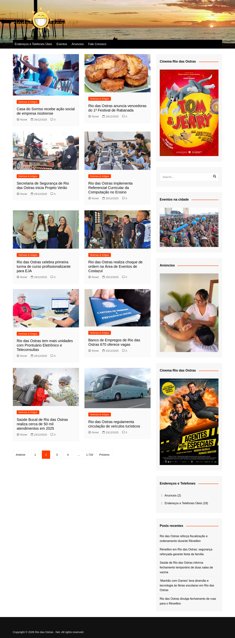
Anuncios (78, 44)
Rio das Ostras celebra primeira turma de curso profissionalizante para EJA (43, 266)
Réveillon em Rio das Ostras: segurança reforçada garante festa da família (186, 552)
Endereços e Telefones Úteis (33, 44)
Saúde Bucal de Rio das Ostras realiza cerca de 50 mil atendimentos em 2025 (42, 424)
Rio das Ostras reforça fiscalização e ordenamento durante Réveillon (184, 538)
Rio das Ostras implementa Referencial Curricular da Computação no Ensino (110, 187)
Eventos (62, 44)
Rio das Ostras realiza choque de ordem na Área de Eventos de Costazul (115, 266)
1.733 (89, 454)
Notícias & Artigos (28, 101)
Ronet (22, 119)
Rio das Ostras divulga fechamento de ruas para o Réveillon (188, 601)
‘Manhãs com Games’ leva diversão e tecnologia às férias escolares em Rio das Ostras (187, 585)
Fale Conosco (97, 44)
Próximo (105, 454)
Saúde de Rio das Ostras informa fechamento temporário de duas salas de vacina (186, 567)
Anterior (21, 454)
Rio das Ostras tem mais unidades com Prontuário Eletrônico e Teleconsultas (45, 345)
